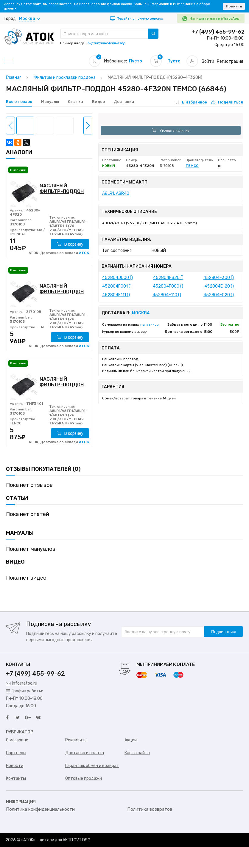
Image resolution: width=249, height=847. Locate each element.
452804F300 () (218, 277)
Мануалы (50, 101)
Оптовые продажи (83, 778)
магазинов (149, 324)
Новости (14, 765)
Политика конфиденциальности (40, 809)
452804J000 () (117, 277)
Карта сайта (137, 752)
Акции (131, 740)
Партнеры (16, 752)
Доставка (124, 101)
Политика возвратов (149, 809)
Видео (98, 101)
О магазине (17, 740)
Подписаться (223, 631)
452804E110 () (166, 294)
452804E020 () (218, 294)
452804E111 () (116, 294)
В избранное (194, 102)
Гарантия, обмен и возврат (92, 765)
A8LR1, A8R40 (115, 193)
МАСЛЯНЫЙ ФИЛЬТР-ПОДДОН (62, 188)
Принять (234, 6)
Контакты (16, 778)
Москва (141, 313)
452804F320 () (168, 277)
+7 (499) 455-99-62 (218, 32)
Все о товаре (19, 101)
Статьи (75, 101)
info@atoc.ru (21, 683)
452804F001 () (117, 286)
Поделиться (227, 102)
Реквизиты (76, 740)
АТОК (84, 253)
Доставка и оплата (84, 752)
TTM (40, 327)
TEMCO (15, 423)
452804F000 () (168, 286)
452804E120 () (219, 286)
